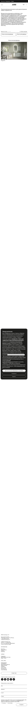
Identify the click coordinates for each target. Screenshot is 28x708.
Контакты (3, 648)
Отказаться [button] (14, 373)
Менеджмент (7, 1)
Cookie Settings (4, 669)
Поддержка (3, 656)
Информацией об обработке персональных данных (12, 701)
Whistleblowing (4, 668)
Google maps (14, 673)
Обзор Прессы (4, 649)
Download (3, 1)
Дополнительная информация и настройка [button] (14, 370)
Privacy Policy (3, 668)
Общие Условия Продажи (4, 666)
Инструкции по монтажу (5, 657)
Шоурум (2, 650)
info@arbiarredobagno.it (5, 639)
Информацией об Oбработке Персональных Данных (5, 663)
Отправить (21, 704)
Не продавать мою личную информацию (16, 354)
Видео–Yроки (3, 658)
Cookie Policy (3, 667)
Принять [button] (14, 376)
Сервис (12, 1)
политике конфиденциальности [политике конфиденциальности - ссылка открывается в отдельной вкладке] (7, 361)
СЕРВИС (2, 654)
